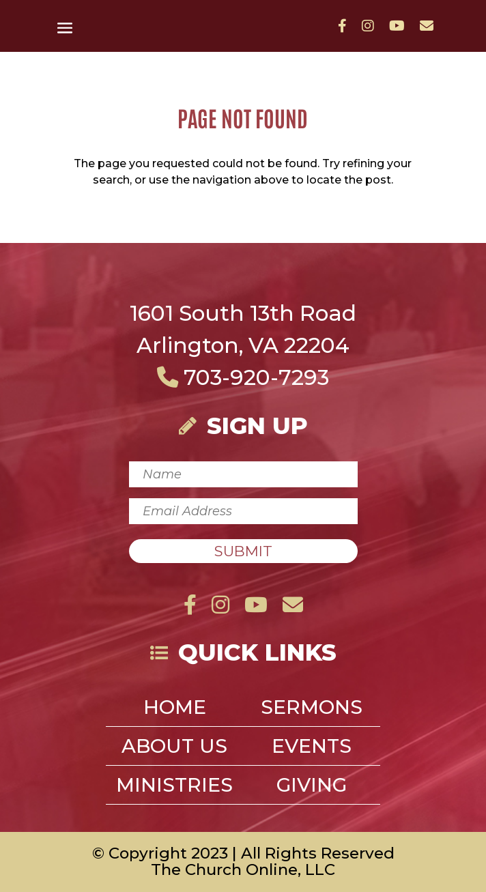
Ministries (174, 787)
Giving (311, 787)
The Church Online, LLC (243, 869)
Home (174, 709)
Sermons (311, 709)
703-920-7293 (243, 377)
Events (312, 748)
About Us (174, 748)
